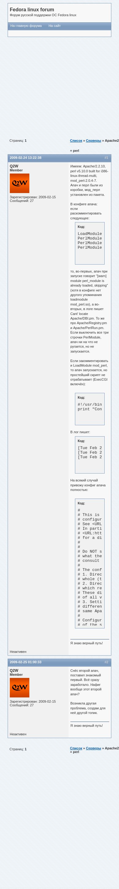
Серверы (93, 140)
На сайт (55, 25)
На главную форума (26, 25)
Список (76, 140)
